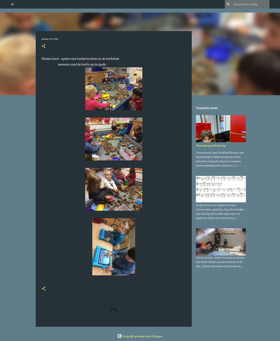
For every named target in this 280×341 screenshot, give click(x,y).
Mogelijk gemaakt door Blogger (140, 336)
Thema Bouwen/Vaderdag (211, 145)
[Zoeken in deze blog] (250, 4)
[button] (43, 46)
